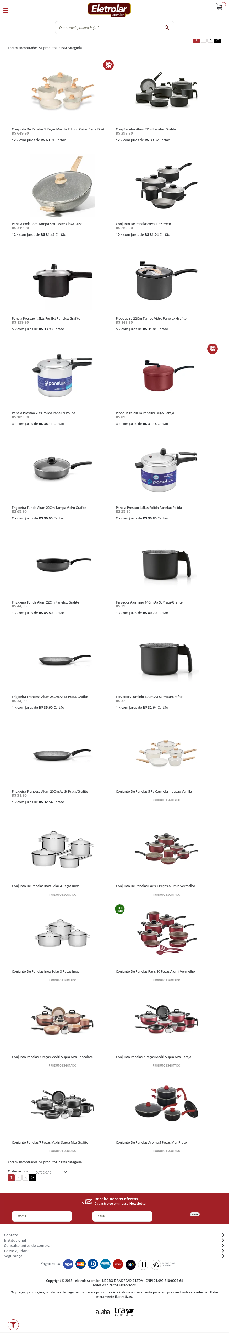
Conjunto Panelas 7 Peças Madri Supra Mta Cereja (153, 1056)
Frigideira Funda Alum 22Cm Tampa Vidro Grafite (49, 507)
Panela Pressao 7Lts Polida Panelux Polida (43, 412)
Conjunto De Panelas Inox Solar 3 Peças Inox (45, 971)
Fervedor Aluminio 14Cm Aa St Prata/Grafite (149, 602)
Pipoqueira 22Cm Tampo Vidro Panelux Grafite (151, 318)
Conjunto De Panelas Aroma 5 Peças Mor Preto (151, 1142)
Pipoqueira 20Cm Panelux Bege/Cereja (145, 412)
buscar (167, 27)
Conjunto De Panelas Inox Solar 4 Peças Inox (45, 885)
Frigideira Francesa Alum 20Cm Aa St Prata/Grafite (50, 791)
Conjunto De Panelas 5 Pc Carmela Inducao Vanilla (154, 791)
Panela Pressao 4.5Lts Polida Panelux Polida (149, 507)
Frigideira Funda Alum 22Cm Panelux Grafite (45, 602)
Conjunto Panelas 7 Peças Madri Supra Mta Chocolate (52, 1056)
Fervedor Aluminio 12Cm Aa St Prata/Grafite (149, 696)
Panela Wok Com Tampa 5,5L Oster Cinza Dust (47, 223)
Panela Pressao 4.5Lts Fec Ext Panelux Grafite (46, 318)
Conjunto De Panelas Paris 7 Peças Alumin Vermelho (155, 885)
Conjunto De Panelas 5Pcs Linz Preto (143, 223)
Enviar (195, 1214)
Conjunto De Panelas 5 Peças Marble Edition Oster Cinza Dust (58, 129)
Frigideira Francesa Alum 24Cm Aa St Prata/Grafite (50, 696)
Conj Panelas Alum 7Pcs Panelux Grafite (146, 129)
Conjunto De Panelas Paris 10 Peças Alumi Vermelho (155, 971)
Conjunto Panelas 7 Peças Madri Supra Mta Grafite (50, 1142)
